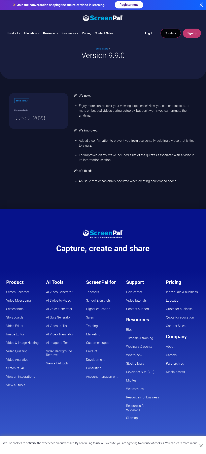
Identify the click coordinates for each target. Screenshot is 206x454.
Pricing (87, 33)
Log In (149, 33)
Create (171, 33)
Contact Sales (104, 33)
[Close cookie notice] (201, 446)
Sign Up (192, 33)
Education (32, 33)
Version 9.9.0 (103, 55)
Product (14, 33)
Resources (70, 33)
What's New (103, 48)
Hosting (22, 100)
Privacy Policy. (100, 446)
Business (50, 33)
